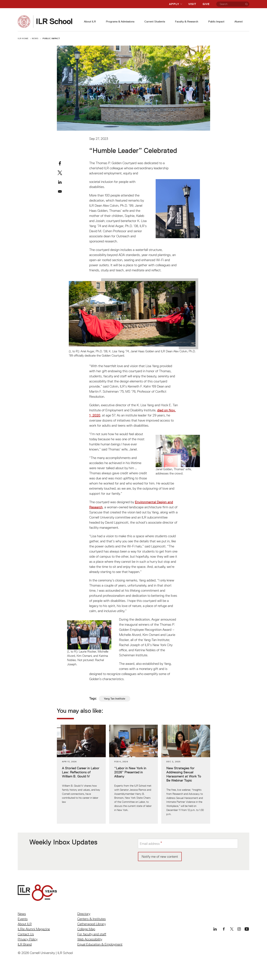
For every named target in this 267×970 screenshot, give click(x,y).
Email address (150, 843)
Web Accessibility (89, 939)
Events (23, 919)
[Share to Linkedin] (60, 182)
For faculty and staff (91, 934)
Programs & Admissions (120, 21)
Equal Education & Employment (99, 944)
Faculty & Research (186, 21)
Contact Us (26, 934)
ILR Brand (25, 944)
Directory (83, 914)
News (35, 38)
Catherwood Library (91, 924)
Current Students (154, 21)
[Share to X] (60, 173)
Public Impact (216, 21)
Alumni (238, 21)
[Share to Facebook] (60, 163)
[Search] (246, 4)
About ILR (90, 21)
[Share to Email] (60, 191)
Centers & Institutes (91, 919)
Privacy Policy (27, 939)
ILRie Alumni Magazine (34, 929)
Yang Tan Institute (114, 698)
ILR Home (23, 38)
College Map (86, 929)
